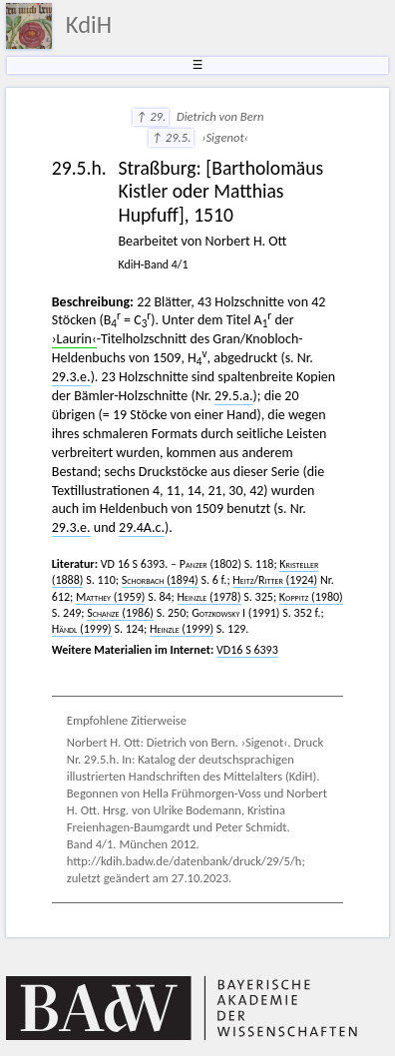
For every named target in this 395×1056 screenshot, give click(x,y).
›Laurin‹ (74, 338)
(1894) (160, 580)
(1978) (209, 597)
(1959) (110, 597)
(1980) (311, 597)
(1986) (120, 613)
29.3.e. (71, 376)
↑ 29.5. (172, 137)
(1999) (82, 629)
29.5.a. (233, 395)
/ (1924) (274, 580)
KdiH (89, 25)
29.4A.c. (142, 527)
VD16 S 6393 (247, 650)
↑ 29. (151, 116)
